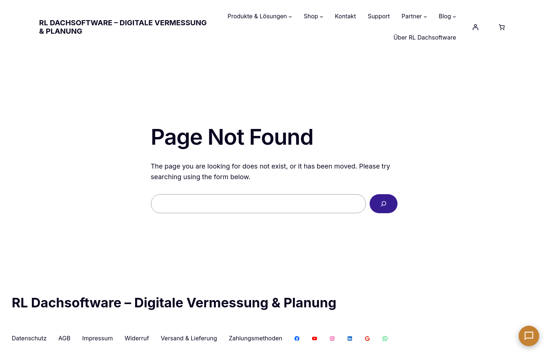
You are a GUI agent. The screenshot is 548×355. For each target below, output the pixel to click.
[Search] (384, 203)
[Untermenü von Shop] (321, 16)
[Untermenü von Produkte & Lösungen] (290, 16)
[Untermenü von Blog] (454, 16)
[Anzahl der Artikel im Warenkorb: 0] (501, 27)
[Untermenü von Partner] (425, 16)
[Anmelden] (475, 27)
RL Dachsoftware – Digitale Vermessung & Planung (123, 27)
